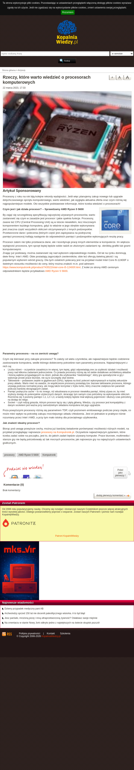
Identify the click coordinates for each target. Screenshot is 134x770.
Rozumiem (67, 12)
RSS (9, 634)
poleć (129, 473)
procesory (9, 455)
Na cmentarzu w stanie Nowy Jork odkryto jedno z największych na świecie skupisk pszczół (51, 622)
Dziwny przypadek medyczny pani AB (23, 608)
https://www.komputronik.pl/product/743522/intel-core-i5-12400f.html (41, 267)
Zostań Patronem (13, 503)
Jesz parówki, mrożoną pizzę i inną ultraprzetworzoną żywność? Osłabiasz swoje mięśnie (50, 618)
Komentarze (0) (14, 484)
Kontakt (51, 633)
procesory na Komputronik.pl (57, 432)
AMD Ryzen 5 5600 (56, 271)
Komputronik (49, 455)
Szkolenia (65, 633)
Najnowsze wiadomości (18, 602)
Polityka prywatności (29, 633)
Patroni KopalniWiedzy (67, 536)
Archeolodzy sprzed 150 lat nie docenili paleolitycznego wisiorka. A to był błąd (44, 613)
